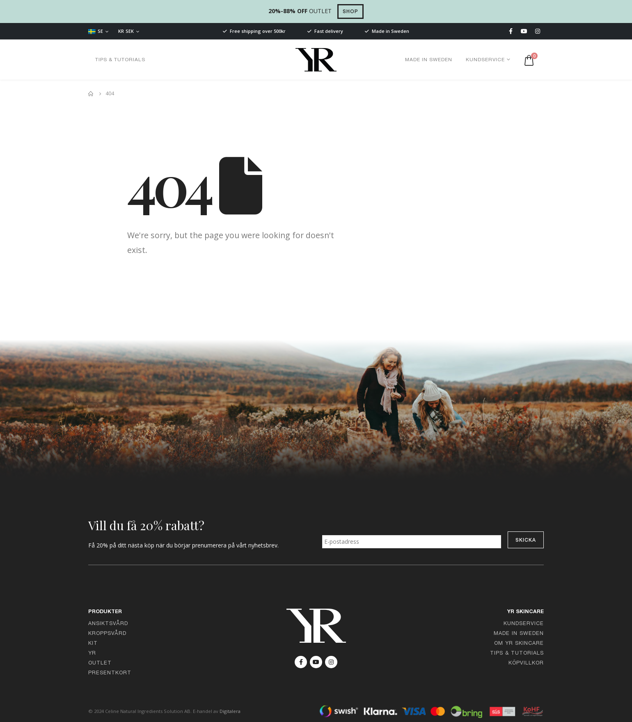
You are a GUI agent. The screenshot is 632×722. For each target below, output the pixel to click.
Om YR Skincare (519, 643)
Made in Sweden (428, 59)
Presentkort (109, 673)
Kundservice (485, 59)
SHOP (350, 11)
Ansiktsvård (108, 624)
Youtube (316, 662)
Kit (93, 643)
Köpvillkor (526, 663)
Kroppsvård (107, 634)
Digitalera (230, 711)
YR (92, 653)
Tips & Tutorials (120, 59)
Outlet (100, 663)
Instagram (331, 662)
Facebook (301, 662)
